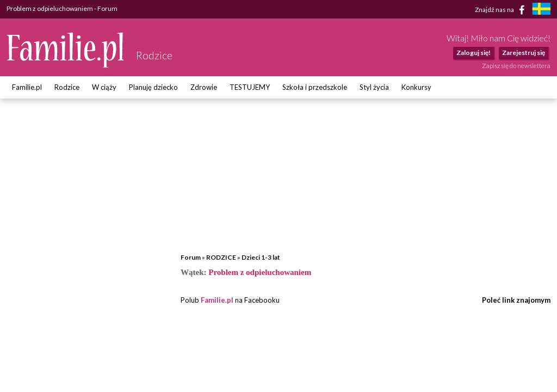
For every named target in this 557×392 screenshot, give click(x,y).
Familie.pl (27, 87)
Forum (191, 257)
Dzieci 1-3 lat (261, 257)
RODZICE (221, 257)
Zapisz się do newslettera (516, 66)
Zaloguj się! (473, 52)
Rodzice (66, 87)
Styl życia (374, 87)
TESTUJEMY (250, 87)
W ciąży (104, 87)
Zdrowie (203, 87)
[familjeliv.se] (541, 10)
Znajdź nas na (502, 10)
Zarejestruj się (523, 52)
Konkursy (416, 87)
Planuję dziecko (153, 87)
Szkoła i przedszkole (314, 87)
